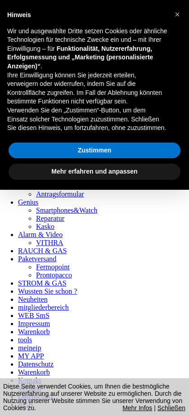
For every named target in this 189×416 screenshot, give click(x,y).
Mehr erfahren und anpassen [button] (94, 171)
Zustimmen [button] (95, 150)
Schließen (171, 408)
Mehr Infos (137, 408)
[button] (177, 14)
